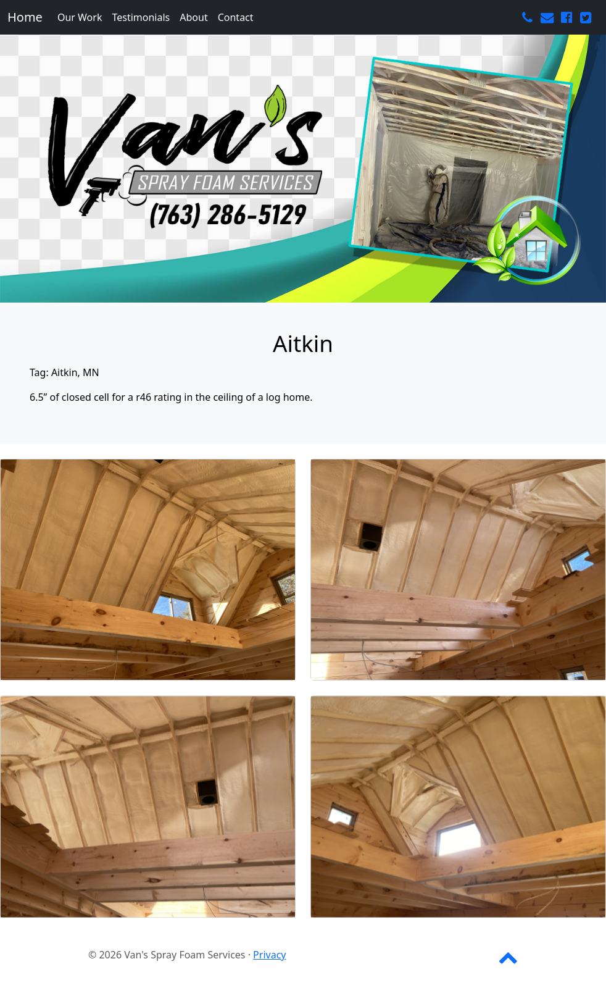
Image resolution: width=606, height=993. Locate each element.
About (193, 17)
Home (25, 17)
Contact (236, 17)
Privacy (269, 955)
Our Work (79, 17)
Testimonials (141, 17)
